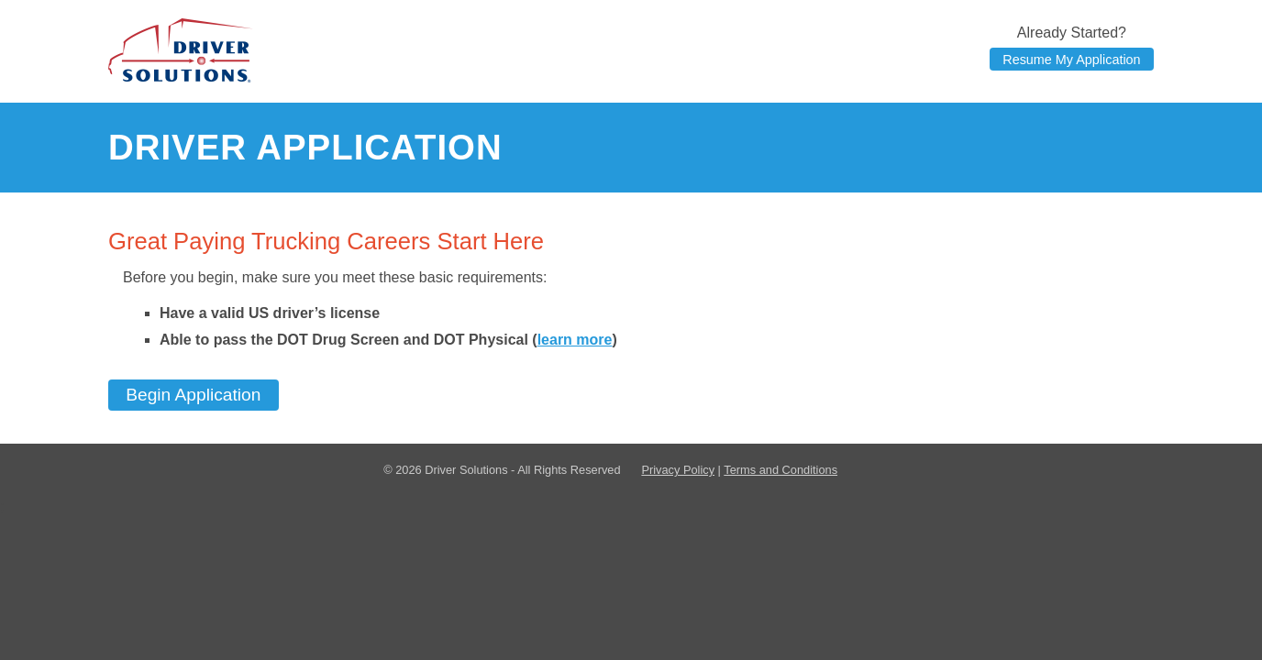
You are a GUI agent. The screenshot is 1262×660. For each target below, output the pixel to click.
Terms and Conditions (780, 470)
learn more (575, 339)
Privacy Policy (677, 470)
